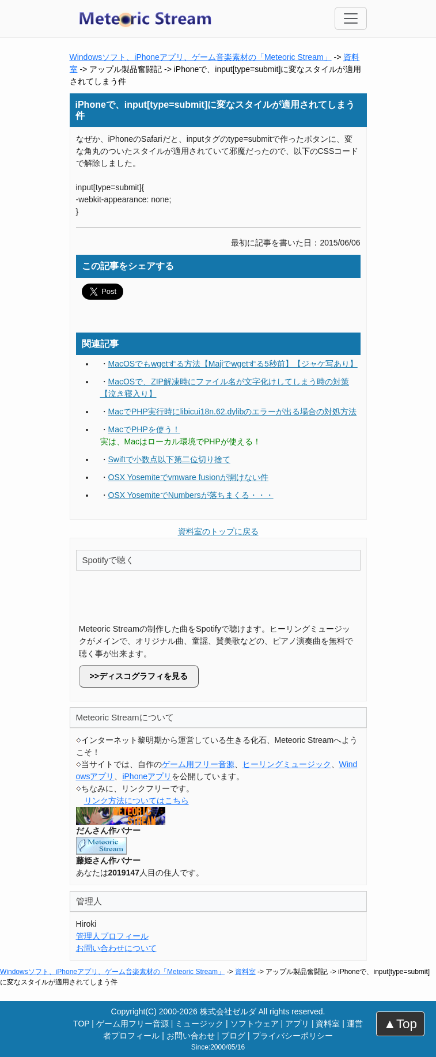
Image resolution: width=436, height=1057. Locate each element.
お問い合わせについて (116, 948)
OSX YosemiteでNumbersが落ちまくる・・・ (191, 495)
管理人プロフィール (112, 936)
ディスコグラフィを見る (143, 676)
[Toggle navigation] (351, 18)
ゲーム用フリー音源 (198, 764)
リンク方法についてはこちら (136, 800)
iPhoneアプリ (147, 776)
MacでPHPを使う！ (144, 429)
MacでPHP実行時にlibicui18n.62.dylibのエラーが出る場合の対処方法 (232, 411)
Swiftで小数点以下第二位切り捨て (169, 459)
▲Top (400, 1024)
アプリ (297, 1023)
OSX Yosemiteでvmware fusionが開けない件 (188, 477)
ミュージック (199, 1023)
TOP (81, 1023)
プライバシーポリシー (292, 1035)
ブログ (233, 1035)
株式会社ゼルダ (228, 1011)
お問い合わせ (190, 1035)
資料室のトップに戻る (218, 531)
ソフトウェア (254, 1023)
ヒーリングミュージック (286, 764)
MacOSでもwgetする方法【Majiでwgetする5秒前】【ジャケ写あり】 (233, 363)
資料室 (245, 972)
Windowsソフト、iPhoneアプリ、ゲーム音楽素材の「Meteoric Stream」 (201, 57)
